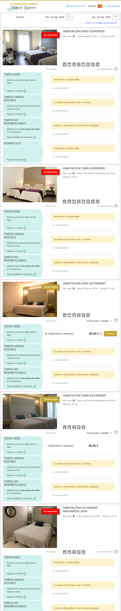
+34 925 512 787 (76, 6)
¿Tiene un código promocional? (101, 22)
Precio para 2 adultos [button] (98, 321)
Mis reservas (114, 6)
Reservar (110, 333)
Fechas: (20, 17)
